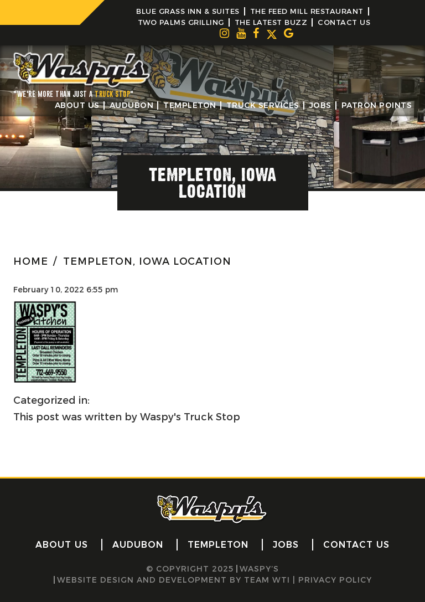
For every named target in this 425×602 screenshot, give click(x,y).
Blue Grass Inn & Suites (188, 11)
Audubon (132, 105)
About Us (77, 105)
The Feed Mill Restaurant (307, 11)
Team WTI (267, 580)
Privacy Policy (335, 580)
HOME (30, 261)
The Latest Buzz (271, 22)
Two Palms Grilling (181, 22)
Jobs (320, 105)
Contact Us (344, 22)
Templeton (189, 105)
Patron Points (376, 105)
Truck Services (262, 105)
